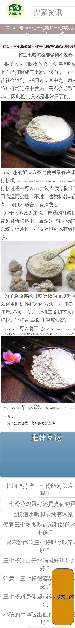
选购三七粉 (27, 29)
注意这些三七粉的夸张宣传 (34, 423)
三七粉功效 (62, 29)
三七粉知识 (45, 29)
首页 (6, 47)
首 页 (11, 27)
